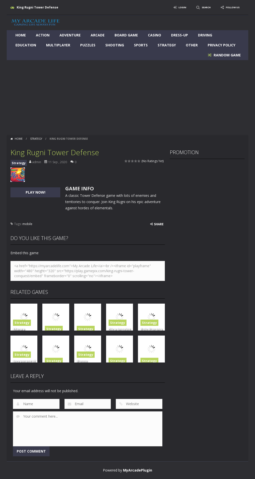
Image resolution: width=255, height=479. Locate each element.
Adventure (70, 35)
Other (192, 45)
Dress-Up (179, 35)
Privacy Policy (221, 45)
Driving (205, 35)
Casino (154, 35)
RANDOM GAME (227, 55)
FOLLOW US (231, 7)
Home (20, 35)
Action (43, 35)
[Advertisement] (127, 97)
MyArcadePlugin (137, 470)
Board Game (126, 35)
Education (25, 45)
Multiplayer (58, 45)
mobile (27, 224)
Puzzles (87, 45)
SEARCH (200, 7)
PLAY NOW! (35, 192)
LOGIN (174, 7)
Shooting (114, 45)
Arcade (98, 35)
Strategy (167, 45)
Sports (141, 45)
